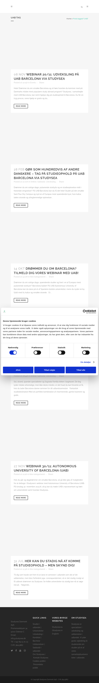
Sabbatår (41, 182)
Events (33, 83)
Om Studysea (38, 654)
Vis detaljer (85, 362)
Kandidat (36, 637)
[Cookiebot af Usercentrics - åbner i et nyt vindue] (84, 312)
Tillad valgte (49, 370)
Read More (21, 106)
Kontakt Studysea (40, 658)
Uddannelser (38, 644)
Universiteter (38, 631)
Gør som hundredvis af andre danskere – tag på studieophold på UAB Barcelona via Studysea (49, 174)
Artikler (33, 182)
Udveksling (51, 182)
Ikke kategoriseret (38, 277)
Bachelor (36, 641)
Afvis (18, 370)
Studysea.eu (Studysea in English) (57, 630)
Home (69, 19)
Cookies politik (39, 661)
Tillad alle (80, 370)
